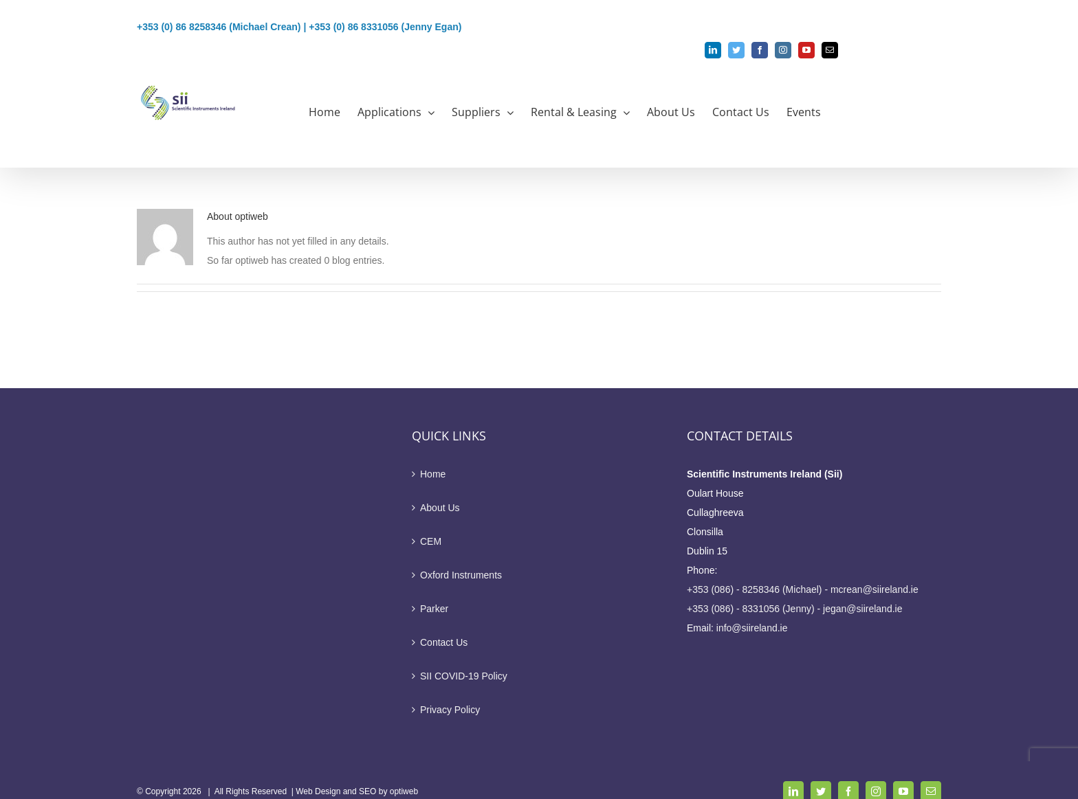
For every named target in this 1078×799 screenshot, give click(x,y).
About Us (440, 507)
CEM (430, 541)
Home (433, 474)
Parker (434, 608)
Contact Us (444, 642)
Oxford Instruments (461, 575)
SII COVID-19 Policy (463, 676)
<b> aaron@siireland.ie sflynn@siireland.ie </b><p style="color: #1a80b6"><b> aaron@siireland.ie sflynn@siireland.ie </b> (411, 66)
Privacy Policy (450, 709)
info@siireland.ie (752, 627)
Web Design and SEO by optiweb (357, 791)
